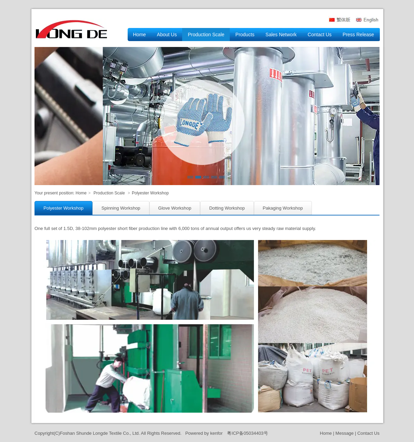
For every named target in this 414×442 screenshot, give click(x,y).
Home (81, 193)
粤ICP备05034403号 (247, 433)
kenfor (216, 433)
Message (344, 433)
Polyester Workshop (150, 193)
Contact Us (368, 433)
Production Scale (109, 193)
